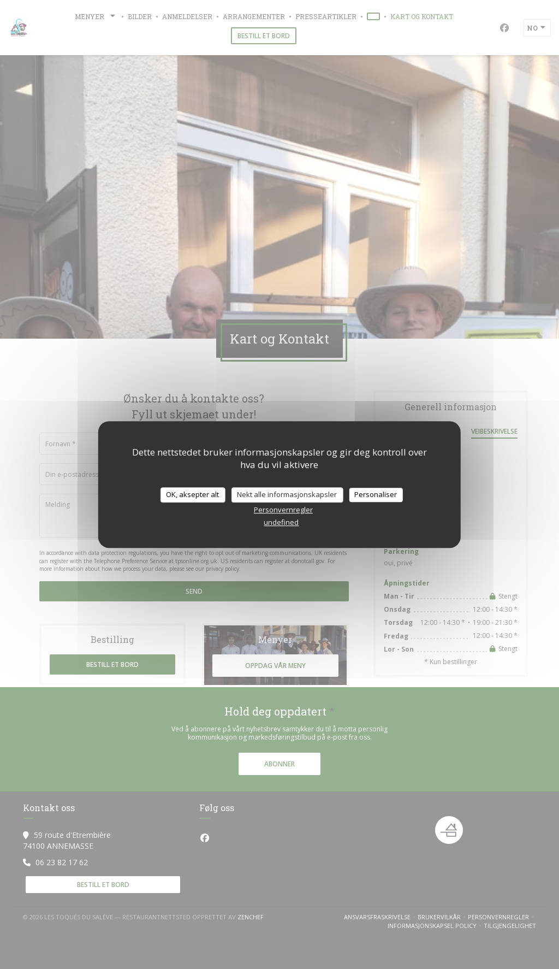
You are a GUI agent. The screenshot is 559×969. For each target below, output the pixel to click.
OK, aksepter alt (192, 494)
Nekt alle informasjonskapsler (287, 494)
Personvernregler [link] (283, 510)
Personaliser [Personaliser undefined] (375, 494)
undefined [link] (281, 522)
